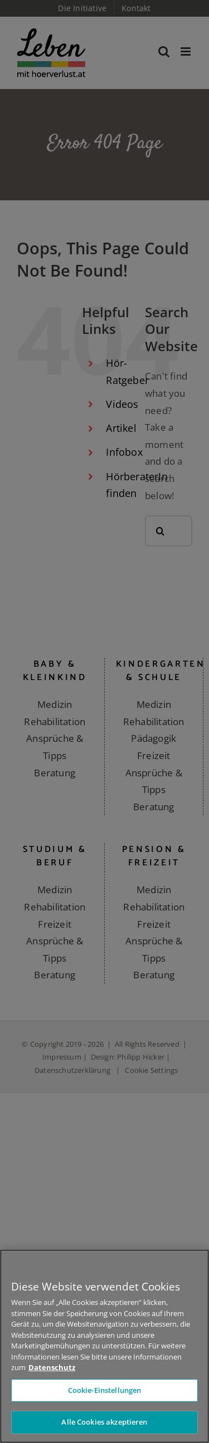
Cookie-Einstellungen (105, 1390)
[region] (104, 1346)
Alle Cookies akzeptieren (104, 1422)
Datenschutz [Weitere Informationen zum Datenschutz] (51, 1367)
